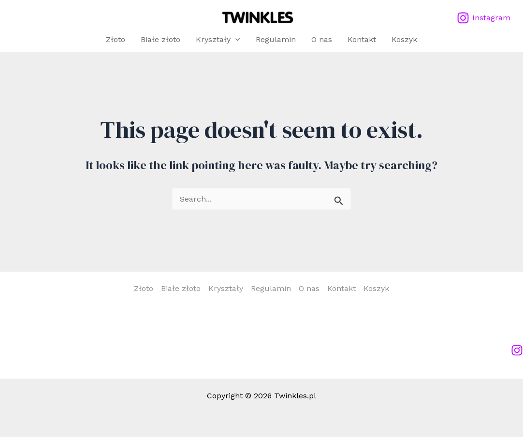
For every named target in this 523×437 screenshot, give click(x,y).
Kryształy (218, 40)
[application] (235, 40)
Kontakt (362, 39)
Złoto (115, 39)
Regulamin (276, 39)
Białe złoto (160, 39)
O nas (321, 39)
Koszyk (404, 39)
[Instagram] (483, 18)
